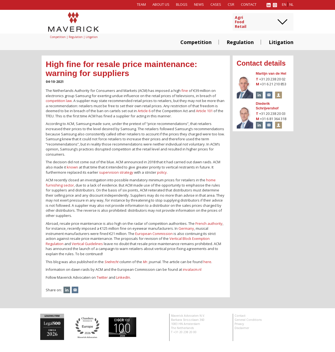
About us (160, 4)
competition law (59, 100)
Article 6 (144, 110)
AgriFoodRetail (240, 22)
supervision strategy (116, 172)
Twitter (102, 277)
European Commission (154, 233)
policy (162, 172)
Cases (215, 4)
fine (184, 90)
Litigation (281, 42)
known (72, 167)
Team (141, 4)
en (284, 4)
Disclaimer (242, 328)
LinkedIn (123, 277)
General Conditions (248, 320)
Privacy (239, 324)
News (199, 4)
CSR (231, 4)
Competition (196, 42)
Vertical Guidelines (87, 243)
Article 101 (204, 110)
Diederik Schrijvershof (267, 105)
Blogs (181, 4)
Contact (248, 4)
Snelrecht (112, 261)
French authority (209, 223)
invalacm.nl (192, 269)
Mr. (145, 261)
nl (291, 4)
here (207, 261)
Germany (186, 228)
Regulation (240, 42)
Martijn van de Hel (271, 73)
